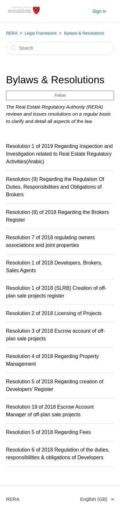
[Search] (60, 48)
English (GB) (94, 499)
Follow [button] (60, 95)
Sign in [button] (99, 11)
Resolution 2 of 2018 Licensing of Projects (54, 313)
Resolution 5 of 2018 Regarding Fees (48, 432)
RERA (11, 33)
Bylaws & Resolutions (84, 33)
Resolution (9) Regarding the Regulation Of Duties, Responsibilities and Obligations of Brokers (55, 186)
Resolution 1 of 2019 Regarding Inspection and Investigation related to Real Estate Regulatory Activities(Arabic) (59, 153)
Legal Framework (41, 33)
